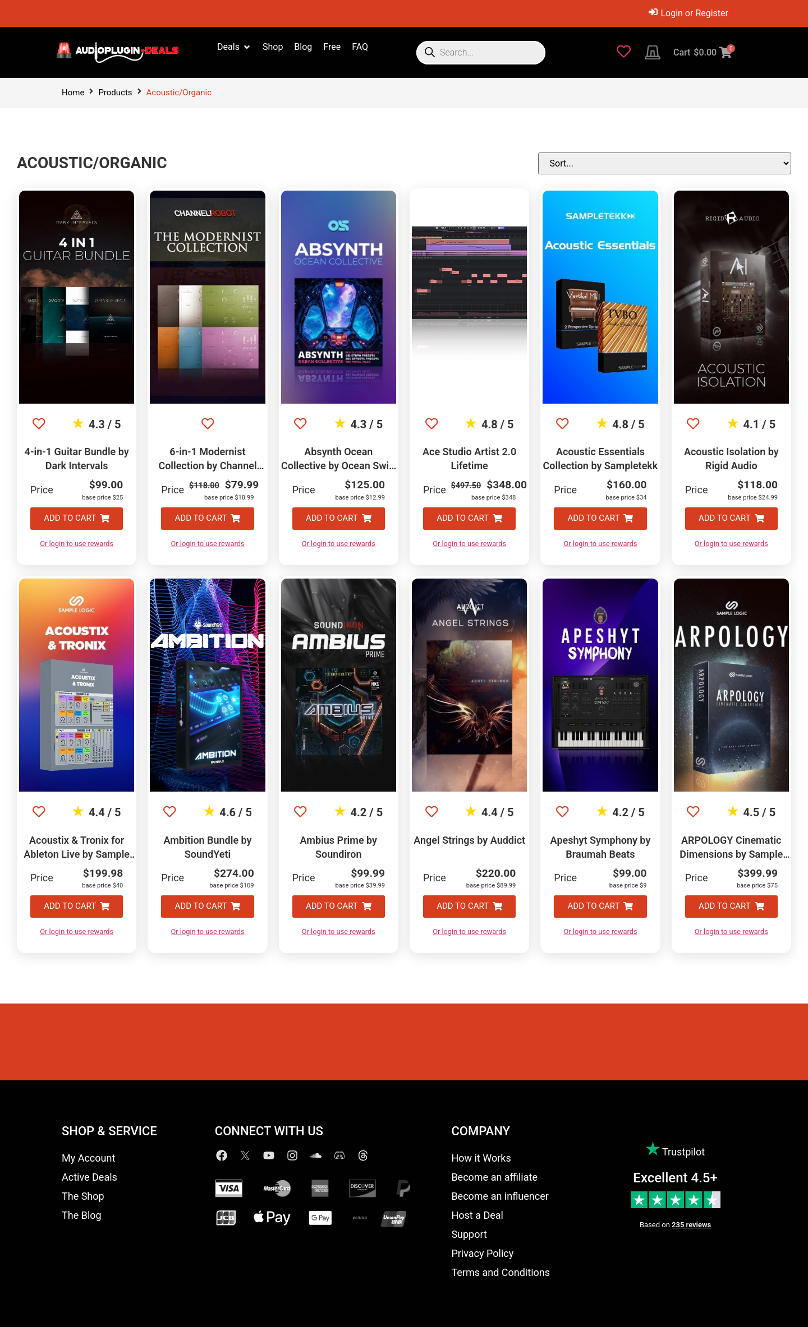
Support (469, 1234)
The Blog (82, 1215)
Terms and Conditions (500, 1272)
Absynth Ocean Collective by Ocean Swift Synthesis (338, 466)
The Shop (83, 1196)
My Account (88, 1158)
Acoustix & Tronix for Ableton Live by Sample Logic (77, 854)
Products (115, 92)
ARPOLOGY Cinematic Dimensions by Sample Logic (731, 854)
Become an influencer (499, 1196)
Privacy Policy (482, 1253)
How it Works (481, 1158)
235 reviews (691, 1224)
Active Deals (89, 1177)
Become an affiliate (494, 1177)
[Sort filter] (735, 163)
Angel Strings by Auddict (469, 840)
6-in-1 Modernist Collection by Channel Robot (207, 466)
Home (73, 92)
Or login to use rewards (76, 543)
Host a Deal (477, 1215)
